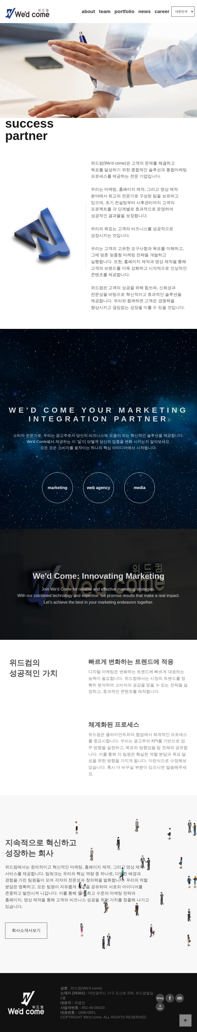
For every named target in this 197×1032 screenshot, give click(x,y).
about (88, 11)
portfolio (124, 11)
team (105, 11)
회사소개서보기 (26, 941)
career (162, 11)
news (144, 11)
